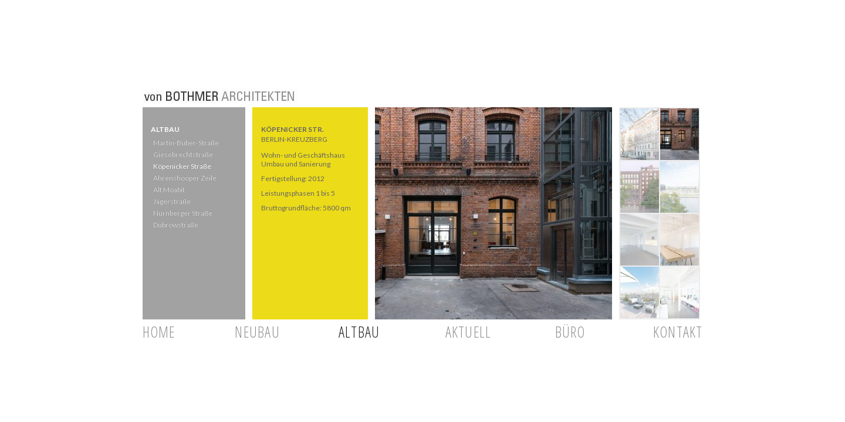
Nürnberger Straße (182, 213)
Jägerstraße (171, 201)
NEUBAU (257, 331)
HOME (159, 331)
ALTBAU (359, 331)
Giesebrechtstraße (182, 154)
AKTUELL (468, 331)
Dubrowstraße (175, 224)
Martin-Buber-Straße (185, 142)
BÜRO (570, 331)
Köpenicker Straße (181, 166)
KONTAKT (678, 331)
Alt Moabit (168, 189)
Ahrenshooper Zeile (184, 177)
